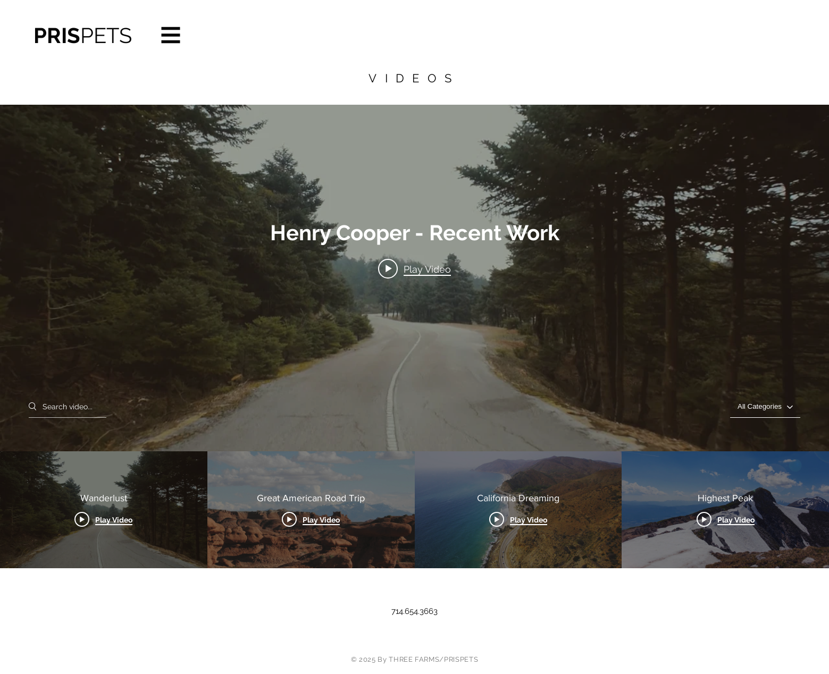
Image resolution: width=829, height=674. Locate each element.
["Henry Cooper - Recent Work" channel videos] (414, 509)
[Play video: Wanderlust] (414, 269)
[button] (171, 35)
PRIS (83, 35)
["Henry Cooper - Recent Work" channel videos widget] (414, 336)
